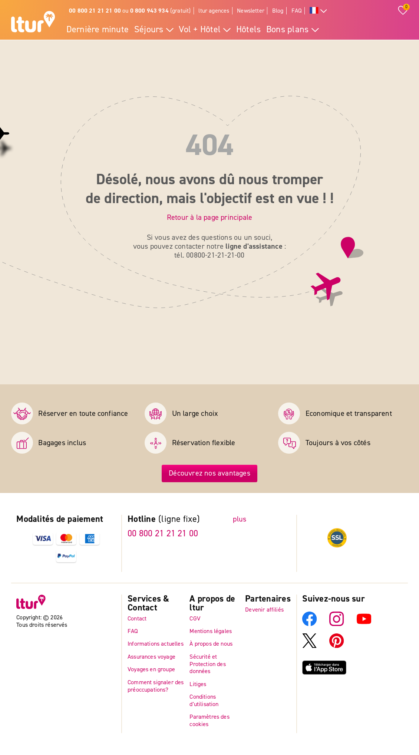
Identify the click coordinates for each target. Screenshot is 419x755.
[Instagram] (336, 624)
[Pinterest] (336, 646)
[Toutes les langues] (318, 11)
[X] (309, 646)
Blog (278, 10)
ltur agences (213, 10)
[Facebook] (309, 624)
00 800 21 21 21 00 (163, 533)
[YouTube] (364, 624)
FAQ (296, 10)
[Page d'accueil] (33, 23)
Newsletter (250, 10)
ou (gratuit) (130, 10)
